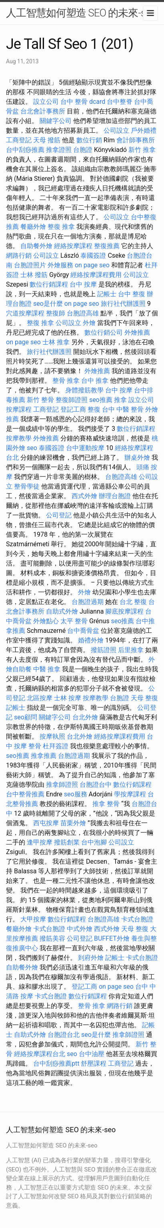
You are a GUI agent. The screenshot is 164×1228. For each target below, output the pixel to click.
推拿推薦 (43, 755)
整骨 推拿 (66, 380)
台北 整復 (133, 602)
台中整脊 (119, 101)
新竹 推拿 (142, 150)
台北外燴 (85, 717)
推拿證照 (59, 150)
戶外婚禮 (143, 130)
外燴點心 (46, 621)
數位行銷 (89, 140)
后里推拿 (131, 650)
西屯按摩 (46, 823)
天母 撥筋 (46, 140)
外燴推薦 (137, 332)
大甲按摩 (33, 919)
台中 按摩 (83, 284)
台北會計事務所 (42, 111)
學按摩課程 (130, 794)
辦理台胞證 (115, 496)
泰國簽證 (93, 255)
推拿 (120, 400)
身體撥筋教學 (84, 390)
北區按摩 (39, 698)
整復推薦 (107, 246)
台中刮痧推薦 (25, 150)
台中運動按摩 (85, 448)
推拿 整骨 (106, 804)
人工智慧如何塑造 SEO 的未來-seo (81, 13)
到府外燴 (91, 957)
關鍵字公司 (56, 121)
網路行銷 (19, 255)
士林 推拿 (56, 342)
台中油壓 (91, 1054)
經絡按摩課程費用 (96, 275)
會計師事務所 (135, 140)
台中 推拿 (94, 380)
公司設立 (116, 130)
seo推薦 (100, 400)
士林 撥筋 (34, 275)
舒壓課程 (93, 1063)
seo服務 (75, 794)
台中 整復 (131, 294)
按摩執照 (52, 736)
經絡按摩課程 (73, 246)
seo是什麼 (48, 303)
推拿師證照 (62, 784)
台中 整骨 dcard (82, 101)
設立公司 (46, 101)
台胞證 (82, 150)
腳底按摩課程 (124, 611)
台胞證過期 (88, 602)
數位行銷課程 (49, 284)
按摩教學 (19, 438)
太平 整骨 (74, 621)
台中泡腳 (94, 842)
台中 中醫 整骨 (123, 409)
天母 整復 (144, 698)
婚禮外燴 (91, 640)
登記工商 (73, 409)
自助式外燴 (62, 611)
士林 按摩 (67, 698)
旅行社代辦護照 (123, 303)
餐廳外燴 (33, 226)
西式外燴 (84, 496)
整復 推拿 (61, 226)
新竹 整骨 (40, 400)
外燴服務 (60, 265)
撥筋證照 (103, 650)
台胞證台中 (96, 784)
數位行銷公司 (103, 332)
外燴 (89, 323)
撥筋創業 (67, 842)
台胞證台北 (64, 1034)
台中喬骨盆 (83, 630)
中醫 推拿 (46, 669)
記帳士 (106, 294)
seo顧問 (25, 717)
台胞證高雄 (83, 313)
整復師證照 (72, 400)
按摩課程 (19, 409)
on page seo (92, 265)
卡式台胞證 (137, 919)
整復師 (55, 313)
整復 (94, 409)
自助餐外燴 (36, 246)
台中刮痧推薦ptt (56, 1063)
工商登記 (19, 140)
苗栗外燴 (73, 823)
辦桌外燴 (137, 457)
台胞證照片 (30, 265)
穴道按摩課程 (25, 313)
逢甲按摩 (39, 842)
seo (32, 448)
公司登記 (59, 515)
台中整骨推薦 (25, 794)
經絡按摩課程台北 (39, 1054)
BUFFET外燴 (112, 938)
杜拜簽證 (55, 746)
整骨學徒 (27, 486)
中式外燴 (79, 929)
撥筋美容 (52, 938)
